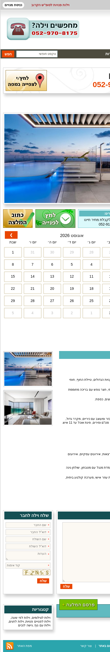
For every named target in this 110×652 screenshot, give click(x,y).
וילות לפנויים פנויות (37, 621)
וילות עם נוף (42, 625)
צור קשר (86, 646)
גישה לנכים (25, 625)
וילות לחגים (16, 621)
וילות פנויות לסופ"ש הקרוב (50, 5)
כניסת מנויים (13, 5)
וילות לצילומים (41, 617)
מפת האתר (24, 646)
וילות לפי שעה (20, 617)
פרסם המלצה (78, 604)
